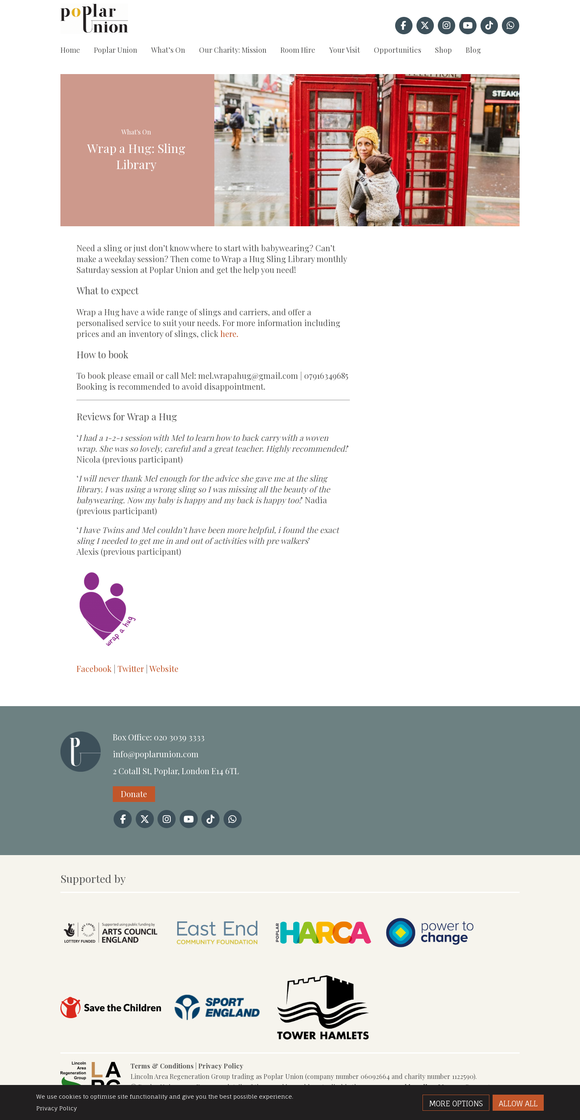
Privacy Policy (220, 1066)
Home (70, 50)
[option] (367, 150)
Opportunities (397, 50)
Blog (473, 50)
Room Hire (297, 50)
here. (229, 333)
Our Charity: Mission (233, 50)
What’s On (168, 50)
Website (163, 668)
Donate (134, 793)
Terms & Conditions (162, 1066)
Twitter (131, 668)
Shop (443, 50)
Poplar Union (115, 50)
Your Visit (344, 50)
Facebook (94, 668)
